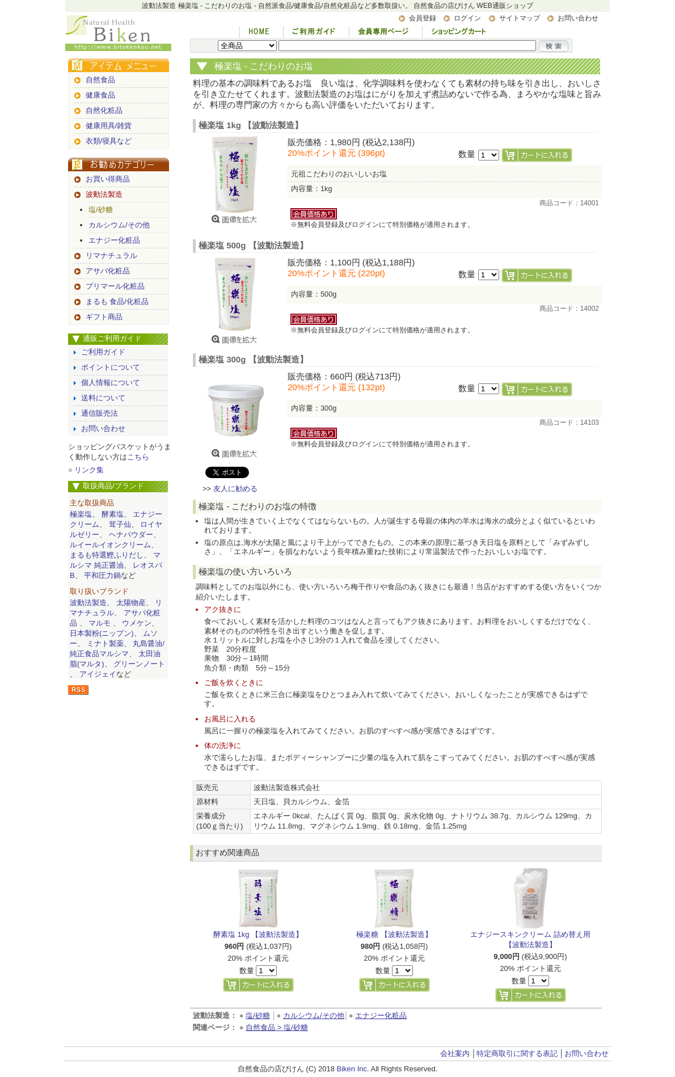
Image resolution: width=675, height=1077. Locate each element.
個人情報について (110, 382)
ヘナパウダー (131, 534)
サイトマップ (519, 18)
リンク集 (89, 470)
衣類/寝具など (109, 141)
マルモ (99, 623)
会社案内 (455, 1053)
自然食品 (100, 79)
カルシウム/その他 (119, 225)
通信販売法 (99, 413)
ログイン (467, 18)
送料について (103, 398)
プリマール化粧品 (115, 286)
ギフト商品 (104, 316)
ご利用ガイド (103, 352)
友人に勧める (235, 488)
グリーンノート (139, 664)
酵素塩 (113, 514)
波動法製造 (104, 194)
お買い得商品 (108, 179)
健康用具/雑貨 (109, 125)
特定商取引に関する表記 (517, 1053)
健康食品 (100, 95)
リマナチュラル (111, 255)
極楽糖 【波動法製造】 (394, 934)
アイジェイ (97, 674)
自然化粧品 (104, 110)
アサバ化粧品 (108, 271)
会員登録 (422, 18)
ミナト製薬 (105, 643)
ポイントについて (110, 367)
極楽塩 (81, 514)
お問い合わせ (578, 18)
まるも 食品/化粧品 (117, 301)
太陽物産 (131, 602)
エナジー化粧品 (114, 240)
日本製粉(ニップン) (102, 633)
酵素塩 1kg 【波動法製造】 (258, 934)
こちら (138, 457)
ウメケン (136, 623)
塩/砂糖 (100, 209)
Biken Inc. (353, 1069)
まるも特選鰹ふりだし (107, 555)
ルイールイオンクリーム (110, 544)
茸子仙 (120, 524)
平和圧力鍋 (102, 575)
